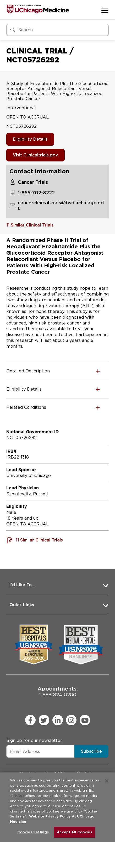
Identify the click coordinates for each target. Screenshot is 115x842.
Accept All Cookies (74, 832)
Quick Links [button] (21, 604)
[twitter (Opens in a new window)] (44, 720)
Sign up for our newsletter (34, 740)
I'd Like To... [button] (22, 584)
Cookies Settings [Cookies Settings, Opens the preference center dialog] (33, 832)
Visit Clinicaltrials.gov (35, 154)
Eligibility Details (30, 139)
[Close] (106, 781)
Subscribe (91, 751)
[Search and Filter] (57, 30)
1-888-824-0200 (57, 691)
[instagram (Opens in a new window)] (71, 720)
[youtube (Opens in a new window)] (85, 720)
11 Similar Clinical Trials (29, 225)
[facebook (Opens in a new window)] (30, 720)
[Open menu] (105, 10)
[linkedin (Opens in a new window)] (57, 720)
